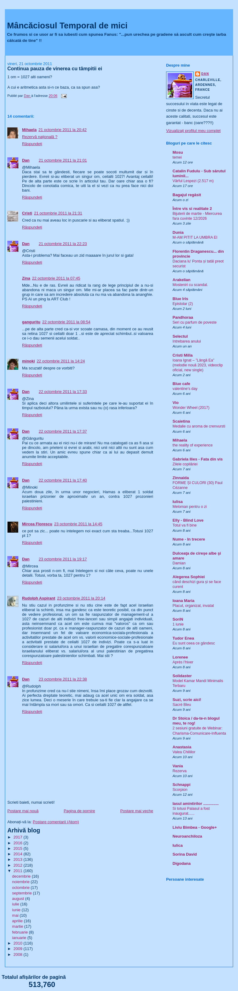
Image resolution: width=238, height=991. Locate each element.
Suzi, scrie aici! (187, 699)
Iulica (178, 845)
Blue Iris (180, 298)
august (18, 898)
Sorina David (185, 854)
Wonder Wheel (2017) (191, 408)
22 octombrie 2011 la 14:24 (61, 361)
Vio (176, 402)
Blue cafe (181, 383)
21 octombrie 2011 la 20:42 (63, 129)
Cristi (27, 213)
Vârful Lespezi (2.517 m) (193, 181)
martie (18, 926)
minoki (28, 361)
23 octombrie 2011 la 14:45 (78, 524)
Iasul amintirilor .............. (196, 803)
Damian (179, 563)
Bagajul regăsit (187, 195)
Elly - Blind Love (188, 520)
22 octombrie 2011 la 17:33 (63, 391)
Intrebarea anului (187, 341)
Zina (26, 278)
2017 (18, 837)
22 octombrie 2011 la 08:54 (66, 322)
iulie (16, 904)
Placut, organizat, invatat (193, 606)
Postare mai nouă (23, 811)
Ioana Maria (184, 600)
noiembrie (21, 881)
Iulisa (178, 501)
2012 (18, 865)
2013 (18, 859)
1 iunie (178, 624)
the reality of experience (193, 445)
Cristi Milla (183, 355)
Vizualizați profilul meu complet (193, 130)
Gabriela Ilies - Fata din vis (198, 459)
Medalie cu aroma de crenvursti (199, 426)
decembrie (22, 876)
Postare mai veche (136, 811)
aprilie (18, 921)
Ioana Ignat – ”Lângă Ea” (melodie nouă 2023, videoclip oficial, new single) (198, 365)
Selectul (180, 336)
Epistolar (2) (183, 304)
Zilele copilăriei (185, 464)
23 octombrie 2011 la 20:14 (81, 598)
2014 (18, 854)
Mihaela (29, 129)
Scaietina (181, 421)
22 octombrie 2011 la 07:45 (56, 278)
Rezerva (180, 771)
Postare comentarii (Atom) (56, 822)
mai (16, 915)
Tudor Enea (183, 638)
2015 (18, 848)
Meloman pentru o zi (190, 507)
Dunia (178, 232)
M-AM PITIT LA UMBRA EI (195, 237)
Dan (26, 160)
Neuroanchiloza (187, 836)
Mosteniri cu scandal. (190, 285)
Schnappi (182, 784)
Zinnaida (181, 477)
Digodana (182, 863)
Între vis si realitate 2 (192, 208)
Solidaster (182, 676)
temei (177, 157)
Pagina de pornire (79, 811)
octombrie (21, 887)
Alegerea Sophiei (189, 576)
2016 (18, 843)
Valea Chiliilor (184, 752)
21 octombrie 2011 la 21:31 (58, 213)
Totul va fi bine (185, 525)
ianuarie (20, 937)
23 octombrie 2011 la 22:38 (63, 679)
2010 (18, 943)
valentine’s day (185, 389)
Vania (178, 766)
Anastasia (182, 747)
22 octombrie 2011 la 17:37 (63, 431)
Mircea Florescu (37, 524)
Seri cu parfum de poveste (195, 322)
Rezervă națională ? (40, 136)
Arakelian (182, 279)
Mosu (178, 152)
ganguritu (31, 322)
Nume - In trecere (189, 539)
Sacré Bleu (182, 705)
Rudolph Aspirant (38, 598)
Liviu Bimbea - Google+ (195, 827)
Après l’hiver (183, 662)
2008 (18, 954)
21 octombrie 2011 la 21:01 (63, 160)
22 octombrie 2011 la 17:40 (63, 480)
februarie (20, 932)
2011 (18, 870)
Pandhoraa (183, 317)
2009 (18, 948)
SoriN (178, 619)
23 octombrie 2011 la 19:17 (63, 559)
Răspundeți (32, 143)
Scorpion (180, 789)
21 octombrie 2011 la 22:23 (63, 243)
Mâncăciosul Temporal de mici (67, 25)
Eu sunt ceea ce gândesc (194, 643)
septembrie (22, 893)
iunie (17, 910)
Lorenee (180, 657)
